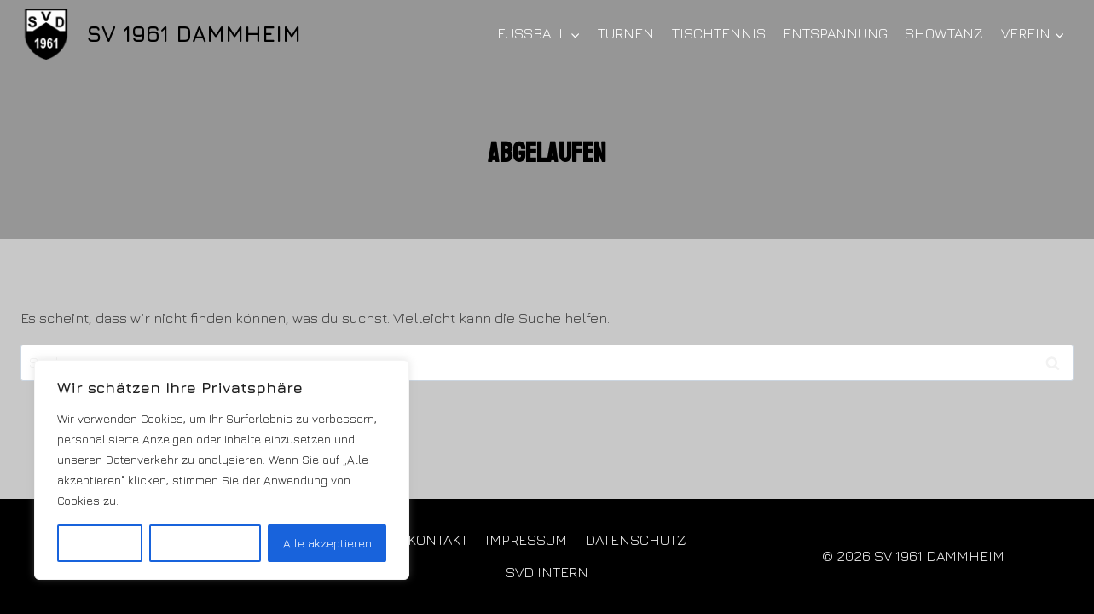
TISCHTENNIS (719, 33)
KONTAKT (438, 539)
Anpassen (99, 543)
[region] (221, 470)
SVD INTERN (547, 572)
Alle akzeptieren (327, 543)
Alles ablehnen (205, 543)
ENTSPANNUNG (835, 33)
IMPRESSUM (526, 539)
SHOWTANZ (944, 33)
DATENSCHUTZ (635, 539)
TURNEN (626, 33)
